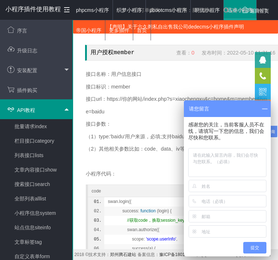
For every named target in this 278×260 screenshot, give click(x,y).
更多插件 (119, 30)
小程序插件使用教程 (33, 9)
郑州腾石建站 (123, 254)
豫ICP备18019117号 (179, 254)
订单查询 (147, 10)
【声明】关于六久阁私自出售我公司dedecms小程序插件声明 (175, 27)
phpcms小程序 (92, 10)
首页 (142, 30)
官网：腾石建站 (191, 10)
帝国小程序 (88, 30)
